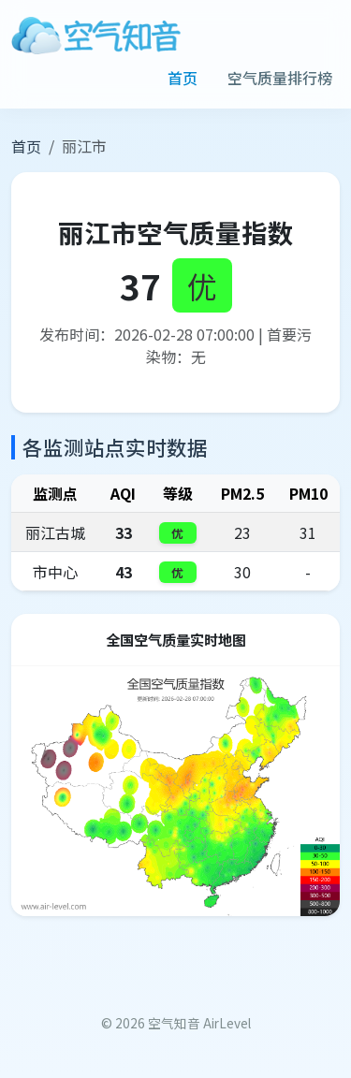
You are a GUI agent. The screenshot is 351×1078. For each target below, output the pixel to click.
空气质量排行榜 (279, 77)
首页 (182, 77)
